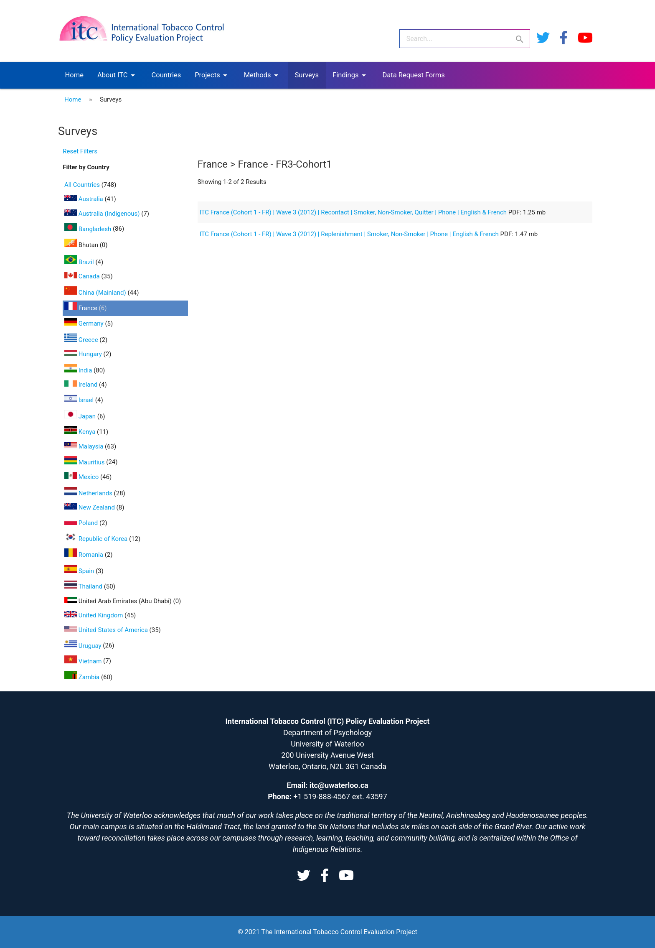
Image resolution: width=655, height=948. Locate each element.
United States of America (107, 630)
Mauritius (85, 462)
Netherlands (89, 493)
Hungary (84, 354)
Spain (80, 571)
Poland (81, 523)
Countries (166, 75)
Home (74, 75)
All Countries (83, 185)
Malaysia (84, 446)
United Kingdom (94, 615)
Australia (84, 199)
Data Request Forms (414, 75)
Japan (80, 416)
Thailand (84, 586)
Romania (84, 554)
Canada (82, 276)
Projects (212, 75)
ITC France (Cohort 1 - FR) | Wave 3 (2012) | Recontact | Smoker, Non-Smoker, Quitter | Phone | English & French (354, 212)
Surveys (307, 75)
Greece (81, 340)
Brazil (79, 262)
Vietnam (83, 661)
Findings (350, 75)
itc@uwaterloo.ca (339, 785)
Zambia (82, 677)
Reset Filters (80, 151)
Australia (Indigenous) (102, 213)
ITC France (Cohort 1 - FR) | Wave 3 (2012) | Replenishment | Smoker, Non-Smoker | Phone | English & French (350, 234)
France (81, 308)
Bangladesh (88, 229)
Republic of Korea (96, 539)
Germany (84, 323)
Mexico (82, 477)
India (79, 370)
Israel (79, 400)
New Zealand (90, 507)
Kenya (80, 432)
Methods (262, 75)
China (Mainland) (95, 292)
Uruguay (83, 646)
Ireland (81, 384)
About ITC (117, 75)
